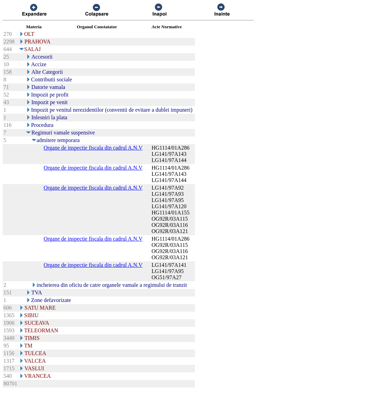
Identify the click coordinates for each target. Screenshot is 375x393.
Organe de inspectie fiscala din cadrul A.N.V (92, 148)
